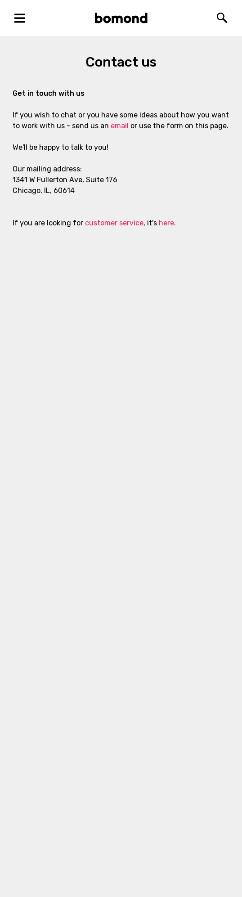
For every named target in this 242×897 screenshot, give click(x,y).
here (166, 223)
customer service (114, 223)
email (120, 125)
